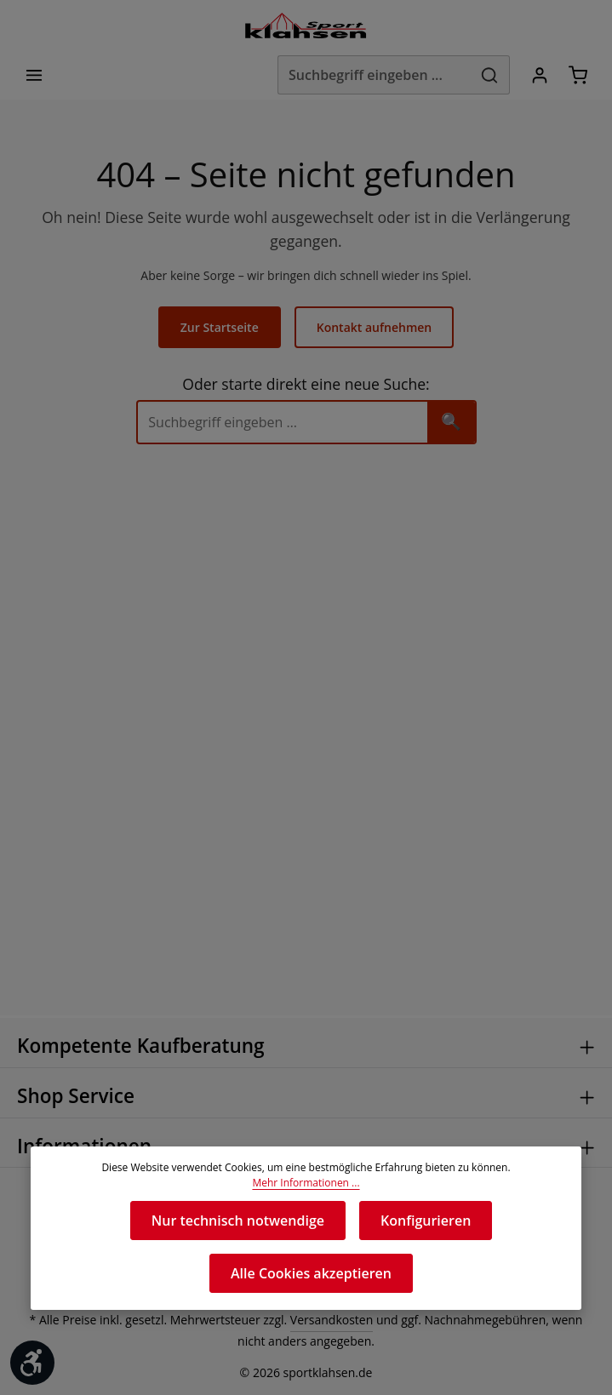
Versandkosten (317, 1320)
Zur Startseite (221, 305)
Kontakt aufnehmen (373, 305)
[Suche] (281, 399)
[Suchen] (486, 76)
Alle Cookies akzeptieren (311, 1273)
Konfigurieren (424, 1220)
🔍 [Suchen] (450, 399)
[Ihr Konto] (536, 76)
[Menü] (35, 76)
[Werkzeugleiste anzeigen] (32, 1363)
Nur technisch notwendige (238, 1220)
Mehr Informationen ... (306, 1183)
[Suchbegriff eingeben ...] (367, 76)
